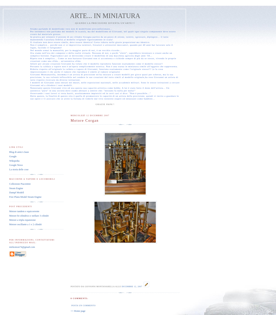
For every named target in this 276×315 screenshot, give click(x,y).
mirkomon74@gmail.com (22, 247)
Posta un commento (83, 305)
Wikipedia (14, 160)
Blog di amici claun (19, 151)
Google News (16, 165)
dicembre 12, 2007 (132, 286)
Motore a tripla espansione (22, 219)
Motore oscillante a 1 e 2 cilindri (25, 224)
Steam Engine (16, 188)
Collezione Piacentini (20, 183)
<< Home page (78, 310)
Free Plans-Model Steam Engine (25, 196)
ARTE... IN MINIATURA (105, 16)
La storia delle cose (19, 169)
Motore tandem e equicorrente (24, 211)
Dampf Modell (16, 192)
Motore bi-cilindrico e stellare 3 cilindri (29, 215)
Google (12, 156)
